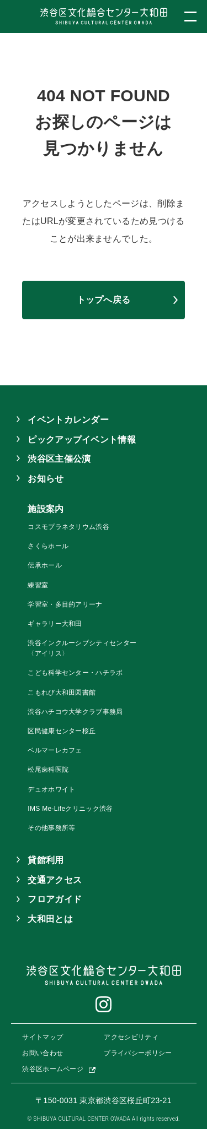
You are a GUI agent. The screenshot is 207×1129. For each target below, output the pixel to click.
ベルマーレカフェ (55, 750)
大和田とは (50, 919)
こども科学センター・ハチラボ (75, 673)
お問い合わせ (42, 1053)
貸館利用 (45, 860)
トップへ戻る (104, 299)
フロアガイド (55, 899)
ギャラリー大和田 (55, 624)
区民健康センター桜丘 (61, 731)
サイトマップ (42, 1037)
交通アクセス (55, 880)
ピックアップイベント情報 (82, 439)
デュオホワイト (51, 789)
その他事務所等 (51, 828)
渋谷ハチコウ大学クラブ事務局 (75, 712)
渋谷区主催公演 (59, 458)
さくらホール (48, 546)
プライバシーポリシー (138, 1053)
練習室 (38, 585)
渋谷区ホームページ (52, 1069)
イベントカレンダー (68, 419)
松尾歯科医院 (48, 769)
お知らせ (45, 478)
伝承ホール (45, 565)
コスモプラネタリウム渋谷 (68, 527)
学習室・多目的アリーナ (65, 604)
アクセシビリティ (131, 1037)
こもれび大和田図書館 (61, 692)
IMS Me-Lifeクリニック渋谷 (70, 808)
